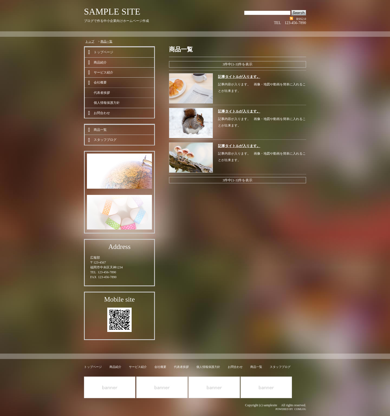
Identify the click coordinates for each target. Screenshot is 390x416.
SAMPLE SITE (112, 11)
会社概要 (100, 82)
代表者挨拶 (102, 93)
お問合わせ (102, 113)
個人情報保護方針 (107, 103)
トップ (89, 41)
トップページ (103, 52)
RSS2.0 (301, 19)
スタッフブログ (105, 140)
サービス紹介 (103, 72)
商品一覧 (106, 41)
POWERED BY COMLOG (290, 409)
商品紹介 (100, 62)
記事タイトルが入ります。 (239, 77)
